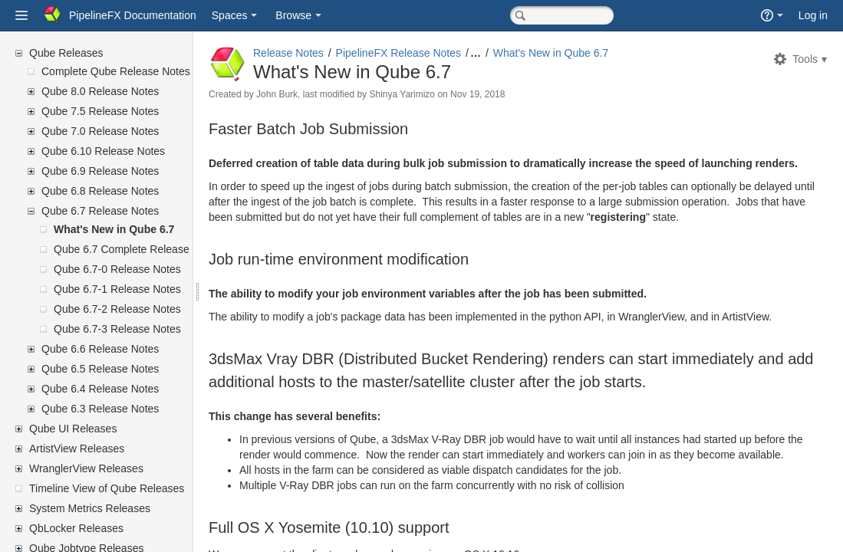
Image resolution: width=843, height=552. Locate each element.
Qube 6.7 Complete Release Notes (137, 249)
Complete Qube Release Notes (115, 71)
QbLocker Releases (76, 528)
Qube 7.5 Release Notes (100, 111)
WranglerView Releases (86, 468)
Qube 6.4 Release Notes (100, 389)
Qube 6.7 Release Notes (100, 211)
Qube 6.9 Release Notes (100, 171)
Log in (813, 15)
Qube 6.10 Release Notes (103, 151)
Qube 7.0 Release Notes (100, 131)
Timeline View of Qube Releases (106, 488)
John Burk (313, 94)
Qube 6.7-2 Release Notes (117, 309)
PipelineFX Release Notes (435, 53)
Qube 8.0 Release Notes (100, 91)
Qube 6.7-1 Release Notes (117, 289)
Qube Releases (66, 53)
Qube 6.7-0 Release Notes (117, 269)
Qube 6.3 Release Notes (100, 408)
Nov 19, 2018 (514, 94)
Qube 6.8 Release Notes (100, 191)
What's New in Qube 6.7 (114, 229)
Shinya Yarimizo (439, 94)
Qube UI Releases (73, 428)
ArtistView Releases (76, 448)
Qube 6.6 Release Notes (100, 349)
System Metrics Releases (89, 508)
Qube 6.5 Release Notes (100, 369)
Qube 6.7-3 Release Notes (117, 329)
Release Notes (325, 53)
